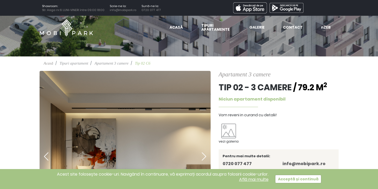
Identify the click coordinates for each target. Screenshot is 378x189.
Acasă (176, 27)
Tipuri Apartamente (215, 28)
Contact (293, 27)
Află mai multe (254, 179)
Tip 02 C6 (142, 63)
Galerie (257, 27)
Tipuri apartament (74, 63)
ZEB (326, 27)
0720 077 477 (151, 10)
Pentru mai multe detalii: (246, 156)
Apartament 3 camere (111, 63)
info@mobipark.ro (123, 10)
